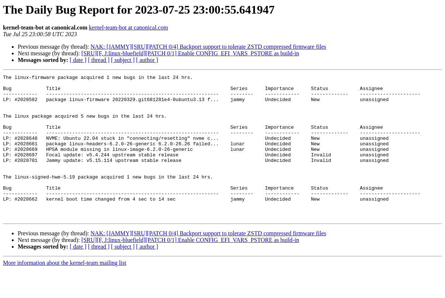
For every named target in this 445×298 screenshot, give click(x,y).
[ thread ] (99, 60)
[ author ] (147, 60)
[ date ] (78, 60)
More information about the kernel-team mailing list (64, 291)
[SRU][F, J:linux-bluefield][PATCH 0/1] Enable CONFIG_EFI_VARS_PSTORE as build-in (190, 53)
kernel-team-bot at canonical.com (128, 27)
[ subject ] (123, 60)
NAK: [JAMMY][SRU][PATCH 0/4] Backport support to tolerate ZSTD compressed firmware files (208, 47)
